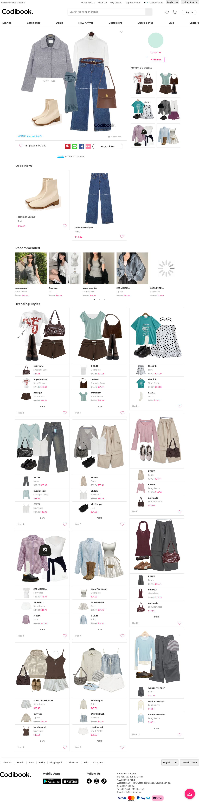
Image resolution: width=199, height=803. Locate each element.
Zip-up (120, 291)
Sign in (60, 156)
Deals (59, 22)
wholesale (73, 762)
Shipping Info (56, 762)
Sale (171, 22)
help (86, 762)
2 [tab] (99, 299)
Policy (42, 762)
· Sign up (102, 2)
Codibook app (156, 2)
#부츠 (39, 136)
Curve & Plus (145, 22)
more (42, 406)
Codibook (17, 11)
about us (7, 762)
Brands (6, 22)
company (98, 762)
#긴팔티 (22, 136)
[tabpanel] (32, 274)
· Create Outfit (88, 2)
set (50, 291)
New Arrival (85, 22)
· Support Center (133, 2)
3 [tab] (104, 299)
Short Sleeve (21, 291)
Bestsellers (115, 22)
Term (31, 762)
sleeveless (155, 291)
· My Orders (115, 2)
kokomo (155, 52)
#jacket (31, 136)
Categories (33, 22)
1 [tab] (94, 299)
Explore (194, 22)
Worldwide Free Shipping (13, 2)
